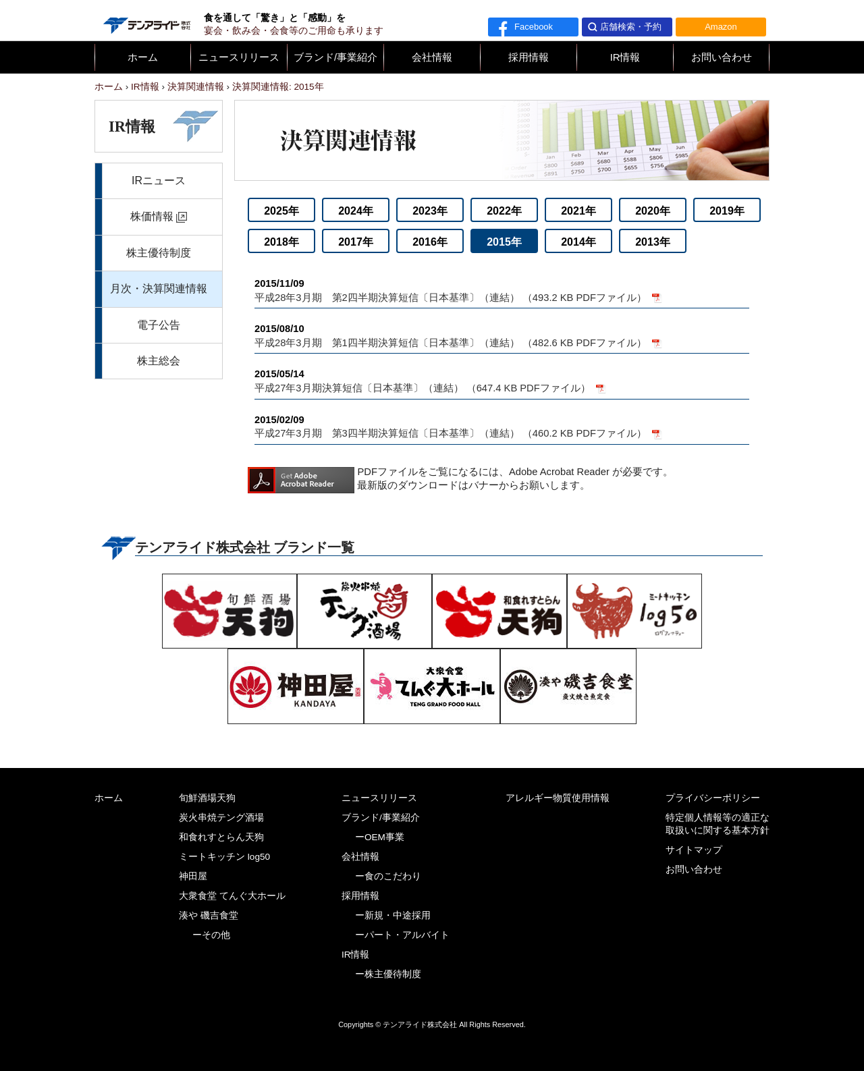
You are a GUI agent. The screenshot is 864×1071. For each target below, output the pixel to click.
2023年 (430, 211)
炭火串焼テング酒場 (221, 818)
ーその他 (211, 935)
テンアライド (145, 20)
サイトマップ (694, 850)
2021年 (578, 211)
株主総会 (158, 360)
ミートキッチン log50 (224, 857)
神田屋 (193, 876)
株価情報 (151, 216)
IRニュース (159, 180)
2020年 (652, 211)
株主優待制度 (158, 252)
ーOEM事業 (379, 837)
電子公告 (158, 325)
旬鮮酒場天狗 (207, 798)
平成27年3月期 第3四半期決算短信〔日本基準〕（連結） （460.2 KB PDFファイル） (501, 426)
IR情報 (625, 57)
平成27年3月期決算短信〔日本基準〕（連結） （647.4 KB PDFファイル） (501, 380)
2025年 (281, 211)
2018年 (281, 242)
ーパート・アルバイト (402, 935)
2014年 (578, 242)
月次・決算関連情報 (158, 288)
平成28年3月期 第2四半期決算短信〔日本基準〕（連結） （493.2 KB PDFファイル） (501, 290)
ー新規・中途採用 (393, 915)
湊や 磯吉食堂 (208, 915)
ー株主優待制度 (388, 974)
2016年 (430, 242)
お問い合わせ (721, 57)
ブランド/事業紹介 (335, 57)
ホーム (143, 57)
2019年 (727, 211)
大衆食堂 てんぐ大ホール (232, 896)
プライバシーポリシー (713, 798)
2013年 (652, 242)
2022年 (504, 211)
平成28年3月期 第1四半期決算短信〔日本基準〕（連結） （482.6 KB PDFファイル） (501, 335)
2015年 (504, 242)
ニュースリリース (238, 57)
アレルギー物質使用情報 (558, 798)
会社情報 (432, 57)
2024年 (355, 211)
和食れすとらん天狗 (221, 837)
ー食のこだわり (388, 876)
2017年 (355, 242)
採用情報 (528, 57)
